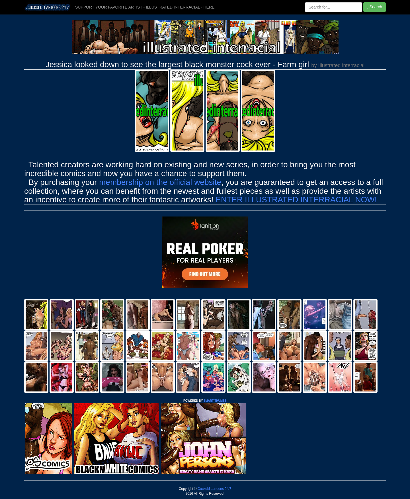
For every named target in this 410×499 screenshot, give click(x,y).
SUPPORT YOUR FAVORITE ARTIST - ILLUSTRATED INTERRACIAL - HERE (144, 7)
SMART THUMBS (215, 400)
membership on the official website (160, 182)
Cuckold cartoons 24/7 (214, 489)
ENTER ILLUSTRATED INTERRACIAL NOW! (296, 199)
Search (374, 7)
